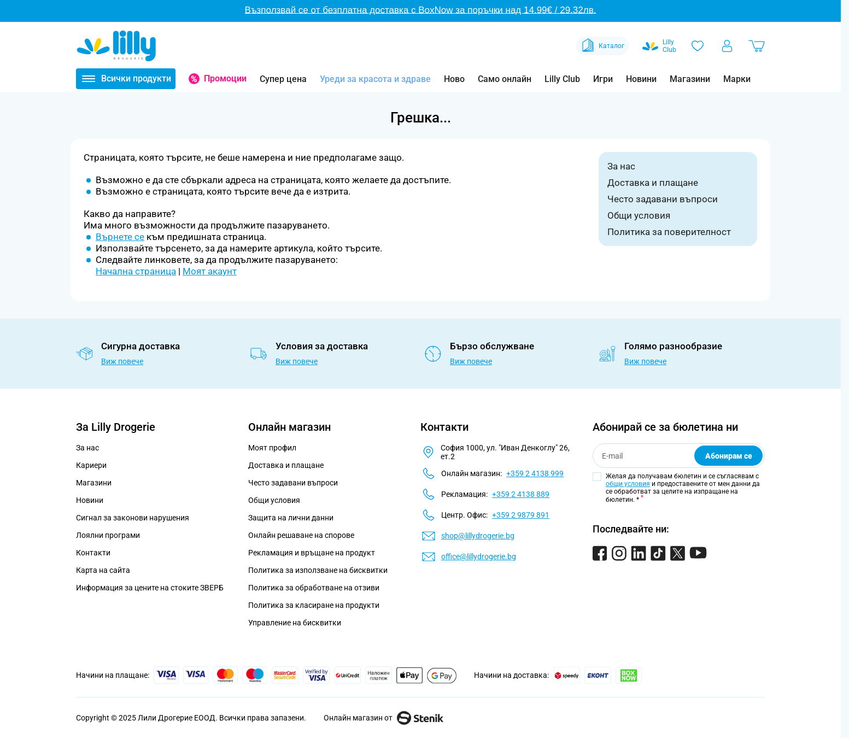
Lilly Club (562, 79)
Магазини (690, 79)
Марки (737, 79)
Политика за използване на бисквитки (318, 570)
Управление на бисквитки (294, 622)
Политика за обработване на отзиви (313, 587)
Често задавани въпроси (662, 199)
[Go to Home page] (116, 46)
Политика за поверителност (669, 231)
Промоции (225, 78)
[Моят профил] (727, 46)
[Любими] (697, 46)
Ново (454, 79)
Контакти (93, 552)
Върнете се (120, 236)
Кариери (91, 465)
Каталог (602, 46)
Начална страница (136, 271)
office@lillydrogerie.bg (478, 556)
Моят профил (272, 447)
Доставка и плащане (652, 182)
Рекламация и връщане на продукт (312, 552)
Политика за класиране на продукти (313, 605)
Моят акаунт (210, 271)
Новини (641, 79)
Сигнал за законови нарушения (132, 517)
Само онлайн (504, 79)
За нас (621, 166)
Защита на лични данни (290, 517)
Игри (603, 79)
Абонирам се (728, 456)
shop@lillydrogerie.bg (477, 535)
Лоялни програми (108, 535)
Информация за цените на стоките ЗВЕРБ (150, 587)
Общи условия (638, 215)
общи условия (628, 484)
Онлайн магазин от (383, 718)
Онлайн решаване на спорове (301, 535)
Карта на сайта (103, 570)
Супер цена (283, 79)
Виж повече (122, 361)
